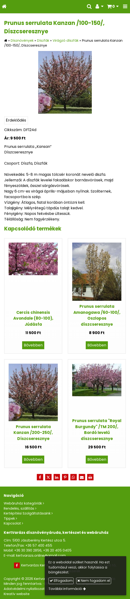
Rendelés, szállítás (19, 508)
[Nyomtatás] (90, 477)
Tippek (9, 518)
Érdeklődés (16, 120)
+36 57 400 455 (38, 545)
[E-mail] (82, 477)
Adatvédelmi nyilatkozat (24, 588)
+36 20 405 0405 (57, 550)
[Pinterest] (65, 477)
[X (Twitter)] (48, 477)
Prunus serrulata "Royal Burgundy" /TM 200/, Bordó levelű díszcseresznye (96, 429)
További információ (65, 588)
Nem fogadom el (93, 580)
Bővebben (33, 345)
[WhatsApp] (73, 477)
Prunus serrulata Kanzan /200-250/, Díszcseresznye (33, 432)
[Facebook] (40, 477)
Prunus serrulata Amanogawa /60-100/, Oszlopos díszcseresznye (96, 315)
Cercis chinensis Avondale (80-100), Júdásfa (33, 318)
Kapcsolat (12, 523)
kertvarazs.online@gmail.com (41, 555)
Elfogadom (61, 580)
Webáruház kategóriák (23, 503)
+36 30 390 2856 (27, 550)
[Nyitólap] (4, 6)
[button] (125, 6)
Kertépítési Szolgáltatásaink (27, 513)
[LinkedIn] (56, 477)
